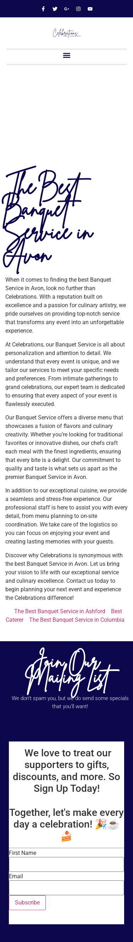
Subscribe (27, 902)
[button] (66, 55)
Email (16, 876)
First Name (22, 853)
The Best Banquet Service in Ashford (59, 611)
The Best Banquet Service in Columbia (76, 619)
